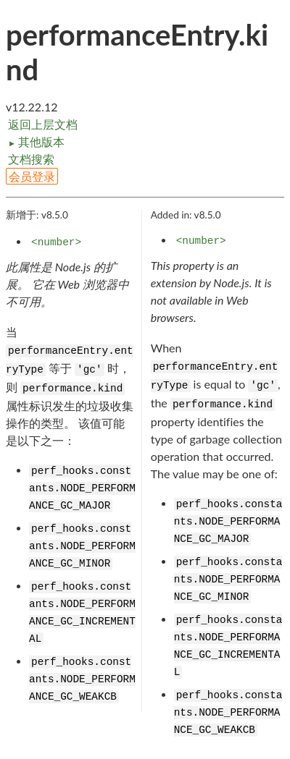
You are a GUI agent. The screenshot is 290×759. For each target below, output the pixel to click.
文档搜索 (31, 159)
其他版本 (36, 141)
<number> (56, 242)
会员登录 (32, 176)
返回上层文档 (43, 124)
